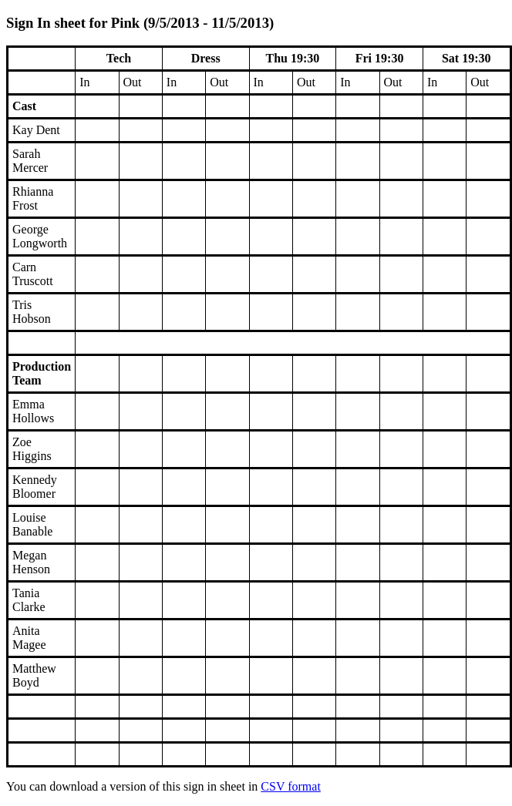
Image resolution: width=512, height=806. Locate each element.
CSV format (290, 786)
